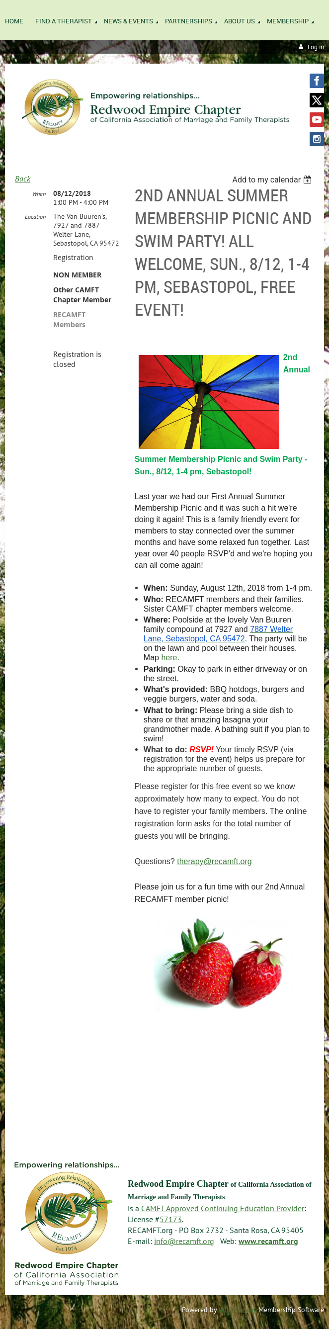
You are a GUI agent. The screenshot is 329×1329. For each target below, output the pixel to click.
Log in (316, 47)
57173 (171, 1219)
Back (22, 178)
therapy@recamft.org (214, 861)
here (169, 657)
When (39, 193)
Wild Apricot (237, 1309)
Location (35, 216)
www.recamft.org (268, 1241)
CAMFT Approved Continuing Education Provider (222, 1208)
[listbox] (273, 180)
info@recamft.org (184, 1241)
